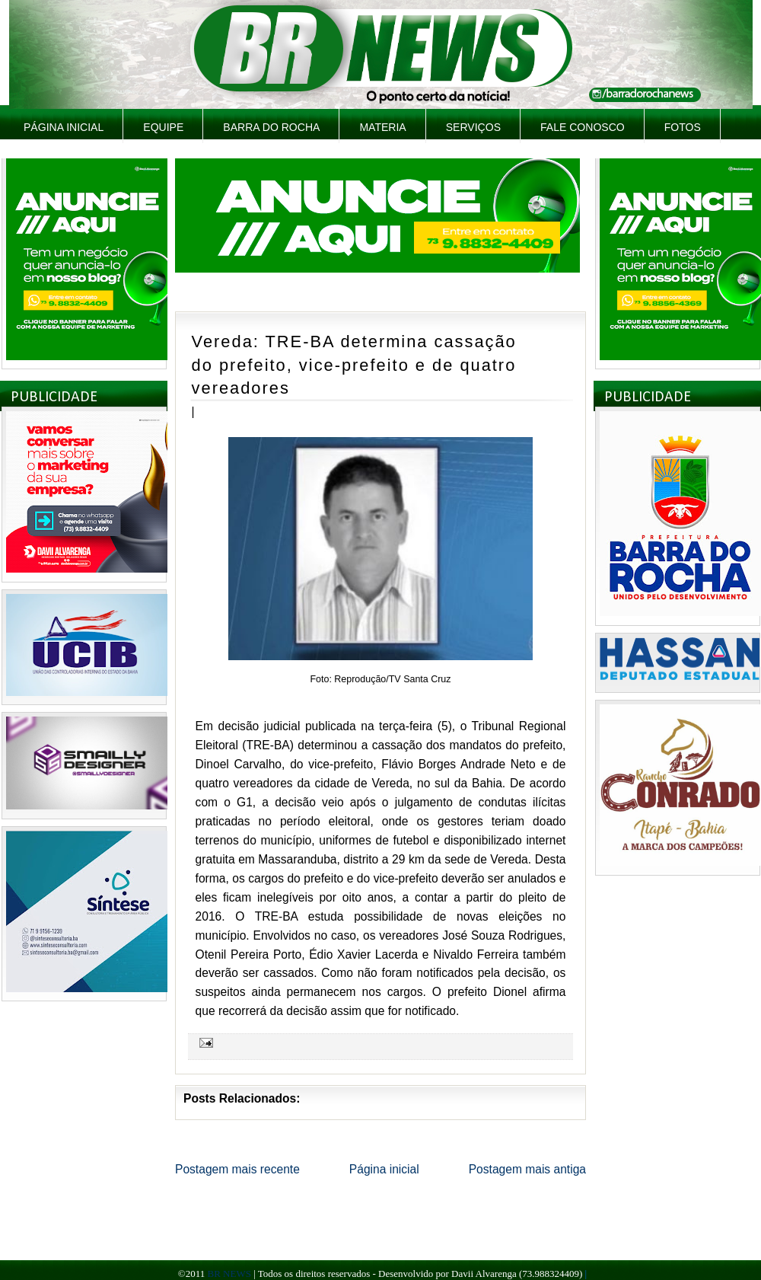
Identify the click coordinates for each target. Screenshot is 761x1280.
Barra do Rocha (271, 127)
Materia (382, 127)
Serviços (473, 127)
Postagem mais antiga (527, 1169)
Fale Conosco (582, 127)
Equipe (163, 127)
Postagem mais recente (237, 1169)
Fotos (682, 127)
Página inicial (63, 127)
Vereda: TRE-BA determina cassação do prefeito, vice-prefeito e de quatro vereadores (354, 364)
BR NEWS (228, 1273)
